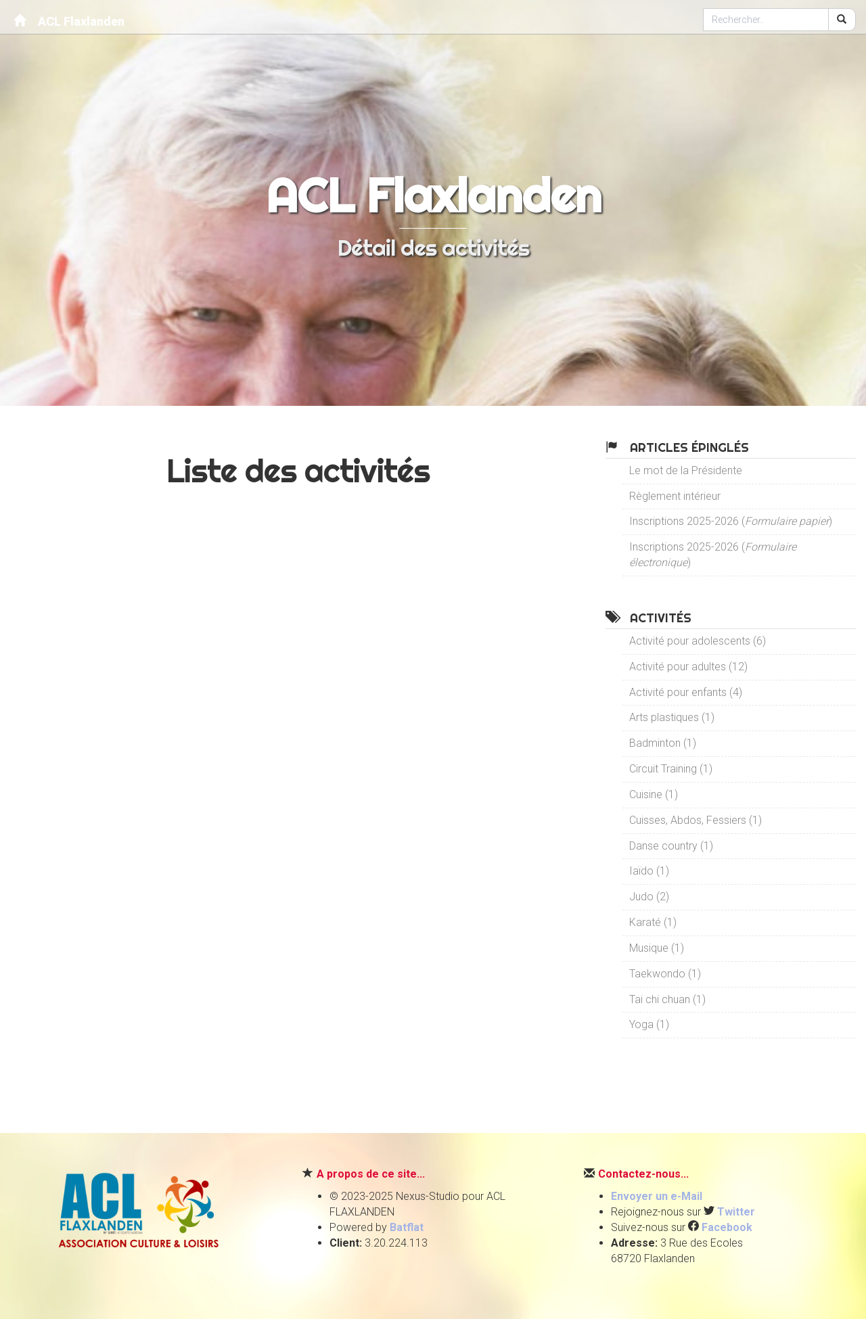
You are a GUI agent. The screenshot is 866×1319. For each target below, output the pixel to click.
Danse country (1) (671, 845)
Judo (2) (649, 896)
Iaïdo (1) (649, 870)
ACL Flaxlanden (69, 20)
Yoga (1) (649, 1024)
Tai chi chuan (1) (667, 999)
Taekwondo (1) (665, 973)
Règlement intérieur (675, 496)
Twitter (736, 1211)
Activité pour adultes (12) (688, 666)
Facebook (727, 1227)
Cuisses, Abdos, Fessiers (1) (695, 820)
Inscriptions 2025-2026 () (730, 521)
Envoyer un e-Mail (656, 1196)
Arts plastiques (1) (671, 717)
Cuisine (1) (653, 794)
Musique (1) (656, 948)
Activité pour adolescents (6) (697, 640)
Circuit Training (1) (670, 768)
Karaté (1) (653, 922)
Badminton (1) (662, 743)
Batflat (407, 1227)
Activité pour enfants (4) (685, 692)
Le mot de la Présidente (685, 470)
